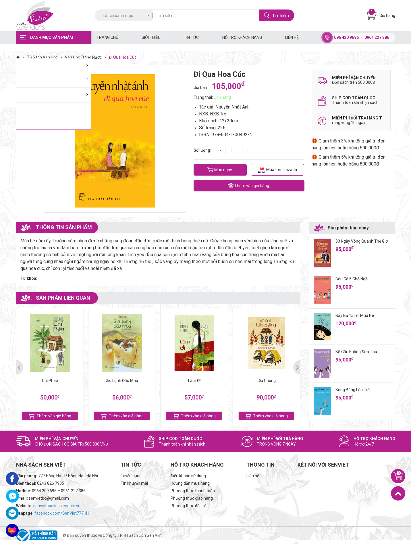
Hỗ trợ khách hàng (242, 37)
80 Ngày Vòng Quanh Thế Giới (362, 241)
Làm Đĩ (194, 380)
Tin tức (191, 37)
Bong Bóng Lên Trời (353, 389)
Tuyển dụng (131, 475)
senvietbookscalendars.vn (56, 505)
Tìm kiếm (276, 15)
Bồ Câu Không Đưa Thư (356, 351)
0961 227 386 (376, 37)
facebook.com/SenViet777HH (61, 513)
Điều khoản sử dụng (188, 475)
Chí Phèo (50, 380)
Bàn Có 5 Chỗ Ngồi (351, 279)
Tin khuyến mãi (134, 483)
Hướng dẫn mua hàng (190, 483)
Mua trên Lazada (277, 170)
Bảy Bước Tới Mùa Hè (354, 315)
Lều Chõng (266, 380)
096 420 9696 (346, 37)
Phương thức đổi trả (189, 505)
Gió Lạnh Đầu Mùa (122, 380)
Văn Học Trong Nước (87, 57)
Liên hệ (292, 37)
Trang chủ (107, 37)
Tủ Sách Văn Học (46, 57)
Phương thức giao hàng (192, 498)
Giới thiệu (151, 37)
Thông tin (260, 465)
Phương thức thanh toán (193, 490)
